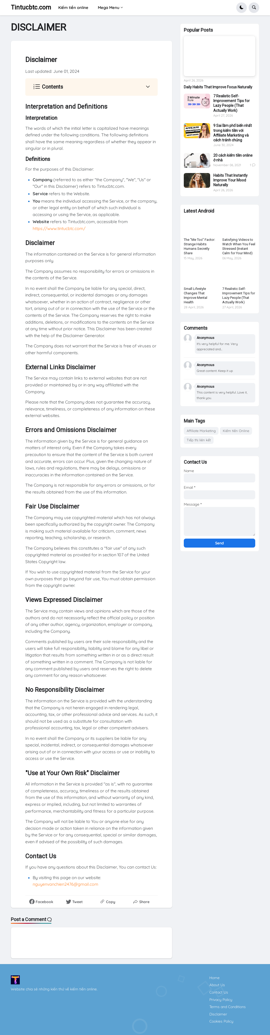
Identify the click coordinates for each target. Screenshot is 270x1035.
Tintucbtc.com (31, 7)
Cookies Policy (221, 1021)
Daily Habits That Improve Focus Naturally (218, 87)
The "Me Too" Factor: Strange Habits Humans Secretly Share (199, 246)
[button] (241, 7)
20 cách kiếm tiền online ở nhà (233, 157)
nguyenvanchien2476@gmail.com (65, 884)
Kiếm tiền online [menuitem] (73, 7)
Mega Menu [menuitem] (108, 7)
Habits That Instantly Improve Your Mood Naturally (230, 180)
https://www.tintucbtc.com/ (59, 228)
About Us (217, 985)
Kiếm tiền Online (236, 431)
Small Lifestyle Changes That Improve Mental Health (195, 295)
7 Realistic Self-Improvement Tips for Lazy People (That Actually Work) (231, 103)
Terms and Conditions (227, 1006)
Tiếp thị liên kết (199, 440)
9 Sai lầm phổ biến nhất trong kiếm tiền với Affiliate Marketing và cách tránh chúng (232, 132)
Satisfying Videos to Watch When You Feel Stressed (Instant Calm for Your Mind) (238, 246)
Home (214, 977)
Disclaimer (218, 1014)
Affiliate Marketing (201, 431)
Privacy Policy (220, 999)
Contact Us (218, 992)
